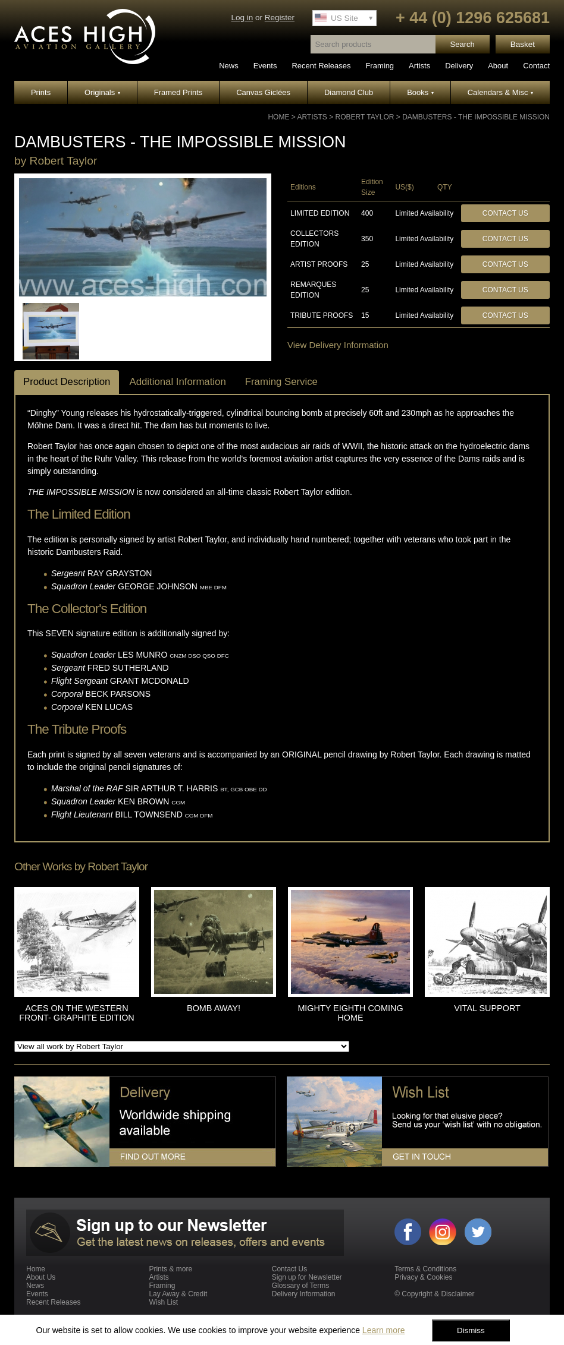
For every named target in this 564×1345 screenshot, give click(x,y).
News (229, 65)
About (498, 65)
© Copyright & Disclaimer (434, 1294)
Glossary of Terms (300, 1285)
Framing (379, 65)
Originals (102, 92)
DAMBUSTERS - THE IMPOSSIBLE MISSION (476, 117)
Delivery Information (304, 1294)
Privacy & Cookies (423, 1277)
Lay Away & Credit (178, 1294)
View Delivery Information (337, 345)
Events (265, 65)
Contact (536, 65)
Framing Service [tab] (281, 381)
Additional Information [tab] (177, 381)
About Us (40, 1277)
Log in (242, 17)
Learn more (383, 1330)
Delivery (459, 65)
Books (420, 92)
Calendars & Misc (500, 92)
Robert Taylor (365, 117)
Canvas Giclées (263, 92)
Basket (522, 44)
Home (278, 117)
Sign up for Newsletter (307, 1277)
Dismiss (471, 1330)
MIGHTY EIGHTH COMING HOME (350, 1012)
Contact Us (505, 213)
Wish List (163, 1302)
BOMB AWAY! (213, 1008)
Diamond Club (348, 92)
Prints (41, 92)
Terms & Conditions (425, 1269)
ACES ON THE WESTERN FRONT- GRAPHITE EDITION (76, 1012)
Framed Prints (178, 92)
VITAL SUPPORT (487, 1008)
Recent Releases (321, 65)
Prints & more (170, 1269)
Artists (419, 65)
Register (279, 17)
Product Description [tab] (66, 381)
